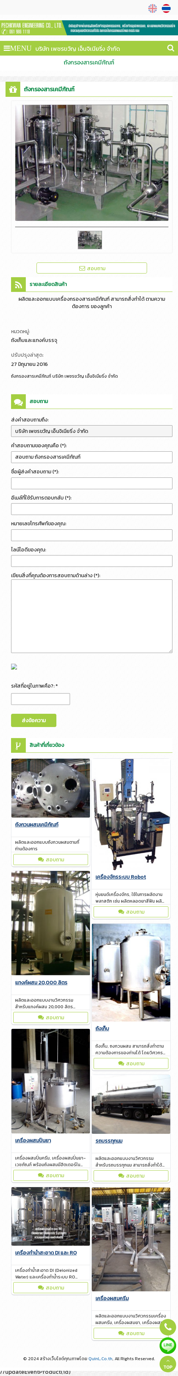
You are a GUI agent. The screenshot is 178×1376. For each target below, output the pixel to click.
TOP (167, 1364)
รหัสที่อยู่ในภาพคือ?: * (34, 686)
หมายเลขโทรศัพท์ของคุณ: (38, 524)
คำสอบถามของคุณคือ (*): (39, 445)
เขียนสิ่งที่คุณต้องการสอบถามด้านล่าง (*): (55, 575)
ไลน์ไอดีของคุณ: (28, 550)
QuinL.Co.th (100, 1358)
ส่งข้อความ (34, 720)
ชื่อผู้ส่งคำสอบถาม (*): (35, 472)
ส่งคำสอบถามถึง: (30, 420)
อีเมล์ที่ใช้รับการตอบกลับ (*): (41, 498)
